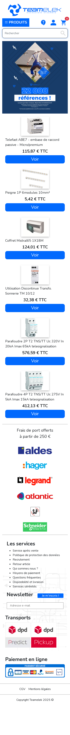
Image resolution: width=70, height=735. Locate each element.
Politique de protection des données (36, 555)
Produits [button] (15, 22)
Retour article (21, 564)
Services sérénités (25, 586)
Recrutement (21, 560)
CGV (22, 689)
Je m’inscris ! (50, 596)
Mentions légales (39, 689)
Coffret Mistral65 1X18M (24, 240)
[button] (53, 22)
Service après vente (25, 551)
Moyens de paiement (26, 573)
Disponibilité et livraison (28, 582)
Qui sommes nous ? (25, 569)
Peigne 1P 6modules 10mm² (27, 192)
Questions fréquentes (27, 577)
